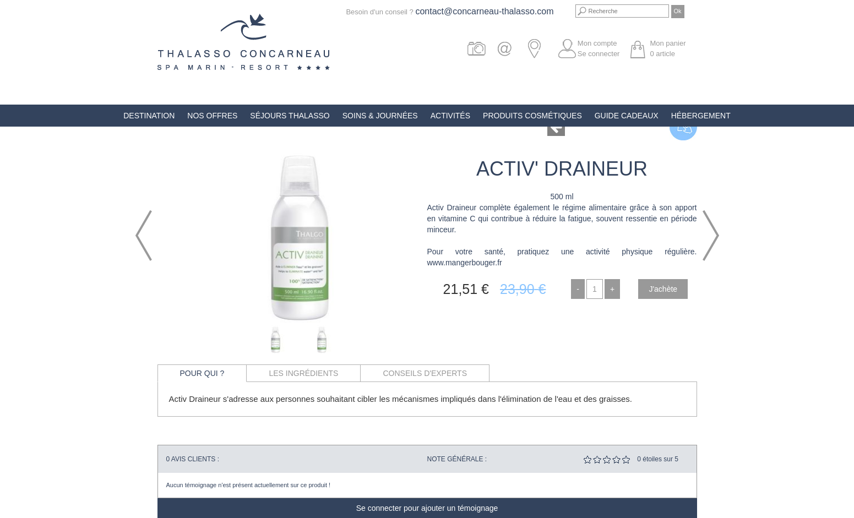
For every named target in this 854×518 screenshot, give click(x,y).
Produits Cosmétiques (532, 115)
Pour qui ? (202, 373)
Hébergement (701, 115)
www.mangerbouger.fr (464, 262)
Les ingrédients (303, 373)
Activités (450, 115)
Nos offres (212, 115)
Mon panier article (668, 48)
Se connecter (599, 54)
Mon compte (597, 43)
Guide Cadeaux (627, 115)
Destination (149, 115)
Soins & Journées (380, 115)
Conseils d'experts (425, 373)
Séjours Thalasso (289, 115)
